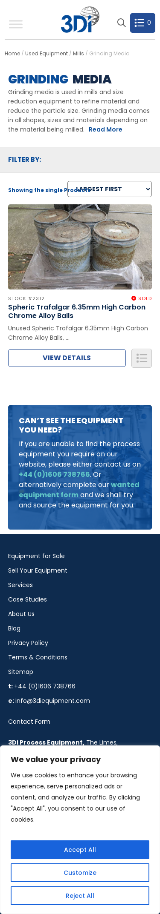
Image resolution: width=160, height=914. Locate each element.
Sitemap (20, 672)
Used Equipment (46, 53)
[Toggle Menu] (16, 24)
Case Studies (27, 599)
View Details (67, 358)
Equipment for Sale (36, 556)
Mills (78, 53)
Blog (14, 628)
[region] (80, 829)
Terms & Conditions (37, 657)
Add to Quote (141, 358)
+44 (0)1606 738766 (45, 686)
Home (12, 53)
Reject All (80, 895)
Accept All (80, 849)
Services (20, 585)
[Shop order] (109, 189)
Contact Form (29, 721)
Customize (80, 872)
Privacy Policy (28, 643)
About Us (21, 614)
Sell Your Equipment (37, 570)
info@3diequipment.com (52, 700)
